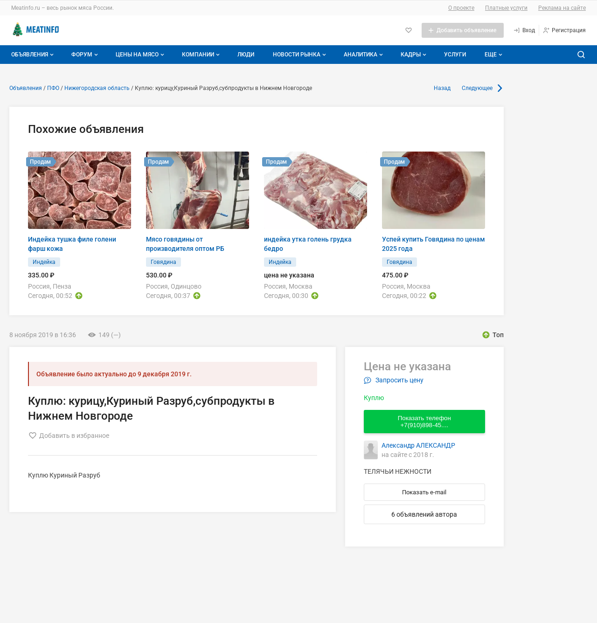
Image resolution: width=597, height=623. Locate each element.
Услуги (455, 54)
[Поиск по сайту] (581, 54)
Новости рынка (300, 54)
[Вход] (524, 30)
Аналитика (364, 54)
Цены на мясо (141, 54)
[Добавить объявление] (463, 30)
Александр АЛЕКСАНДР (418, 445)
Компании (202, 54)
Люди (245, 54)
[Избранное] (408, 30)
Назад (442, 88)
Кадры (414, 54)
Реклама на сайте (562, 8)
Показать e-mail (424, 492)
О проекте (461, 8)
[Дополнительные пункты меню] (493, 54)
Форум (85, 54)
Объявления (33, 54)
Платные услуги (506, 8)
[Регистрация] (564, 30)
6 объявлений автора (424, 514)
